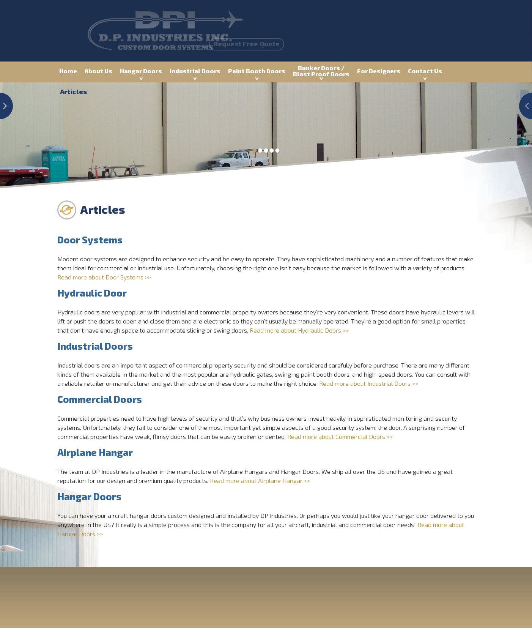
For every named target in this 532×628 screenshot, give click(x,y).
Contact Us (425, 70)
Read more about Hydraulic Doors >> (299, 330)
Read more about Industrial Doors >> (368, 383)
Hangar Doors (141, 70)
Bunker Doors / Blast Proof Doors (321, 70)
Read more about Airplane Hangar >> (260, 480)
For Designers (378, 70)
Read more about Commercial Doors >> (340, 436)
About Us (98, 70)
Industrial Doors (195, 70)
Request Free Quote (227, 43)
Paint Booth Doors (256, 70)
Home (68, 70)
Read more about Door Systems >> (104, 277)
